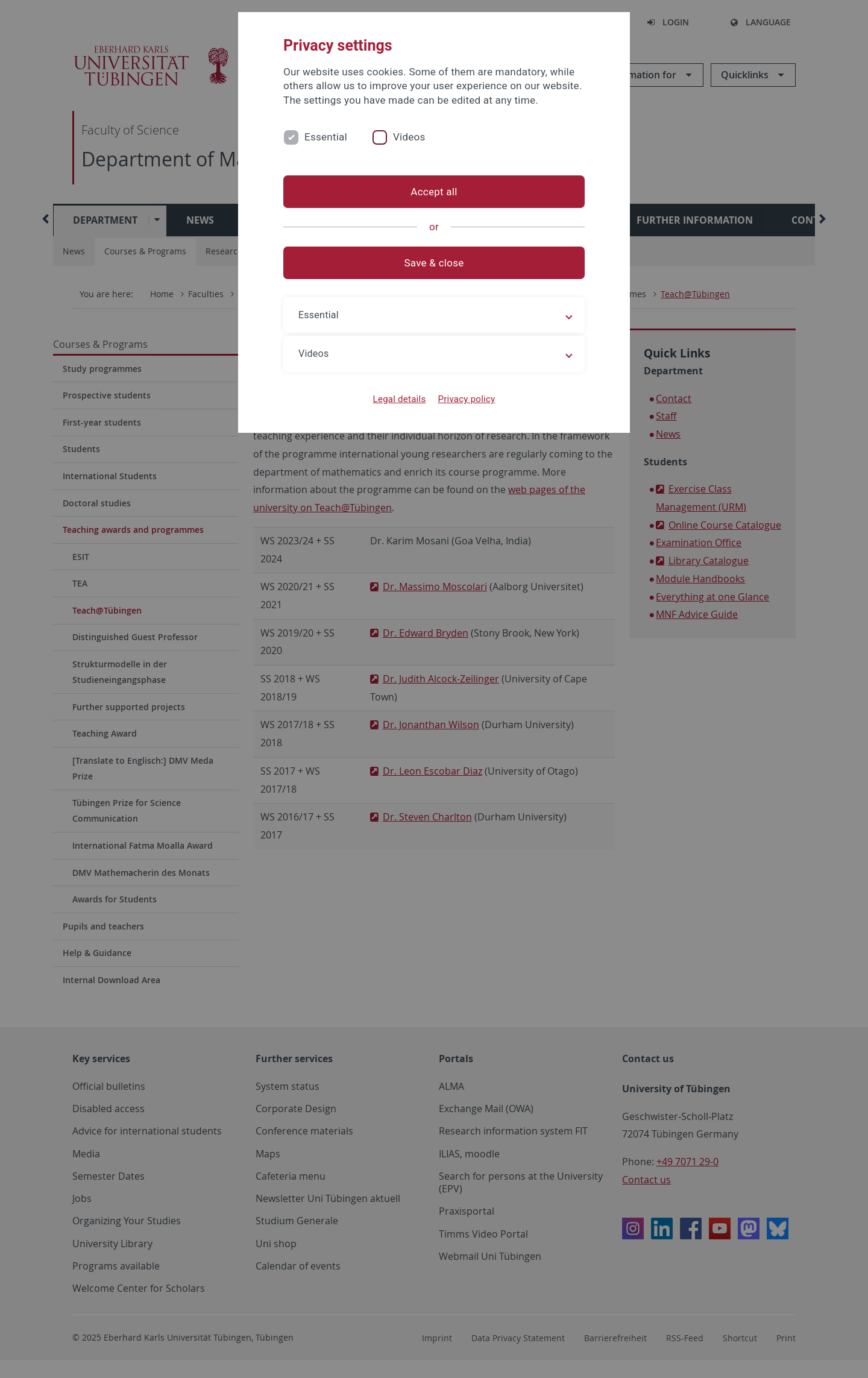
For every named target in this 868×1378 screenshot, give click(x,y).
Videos (409, 137)
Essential (325, 137)
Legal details (399, 399)
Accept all (433, 192)
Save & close (434, 263)
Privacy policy (466, 399)
